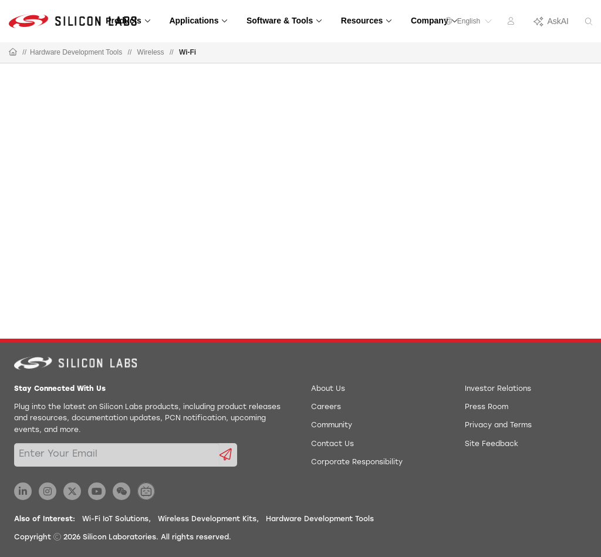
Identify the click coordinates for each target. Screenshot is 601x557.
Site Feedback (491, 444)
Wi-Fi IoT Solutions (115, 519)
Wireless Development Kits (207, 519)
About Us (328, 389)
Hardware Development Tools (76, 52)
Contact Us (332, 444)
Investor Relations (498, 389)
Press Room (486, 407)
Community (331, 425)
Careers (326, 407)
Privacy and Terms (498, 425)
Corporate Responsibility (357, 462)
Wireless (150, 52)
